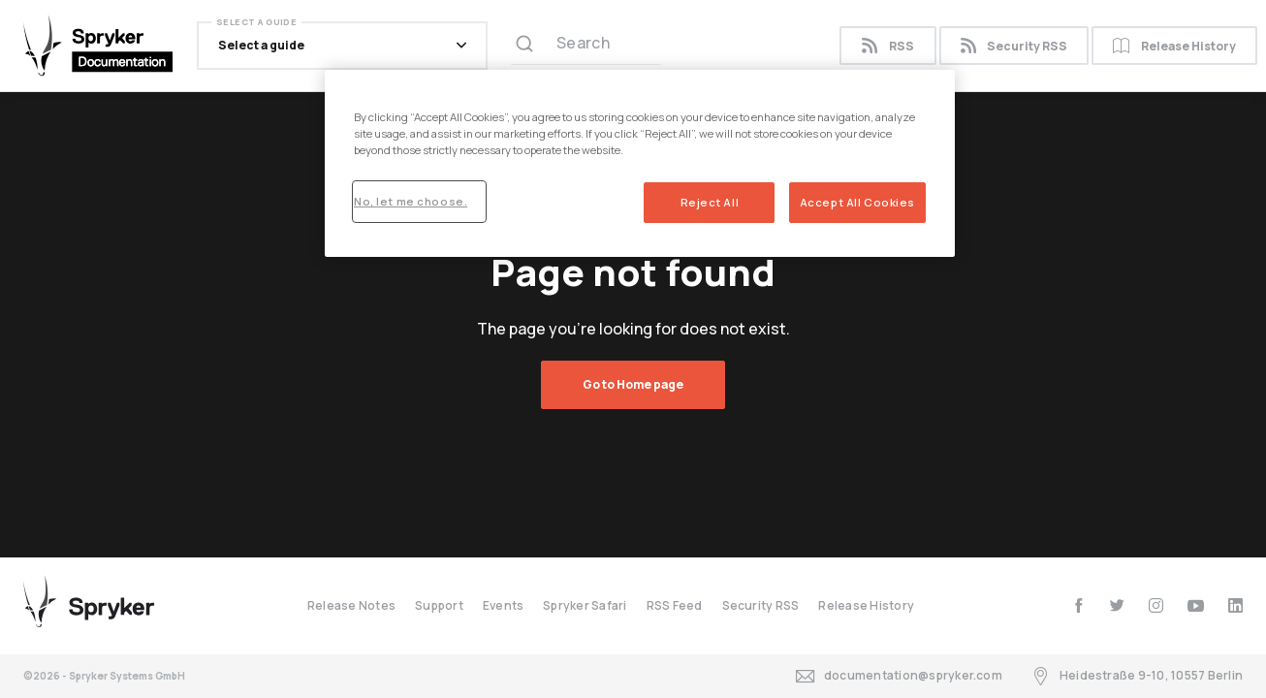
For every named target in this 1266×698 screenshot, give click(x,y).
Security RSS (1014, 46)
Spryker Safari (584, 605)
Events (503, 605)
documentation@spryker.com (899, 676)
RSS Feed (675, 605)
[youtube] (1195, 605)
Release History (1174, 46)
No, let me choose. (410, 201)
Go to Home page (633, 384)
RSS (887, 46)
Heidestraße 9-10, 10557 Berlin (1137, 676)
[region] (640, 163)
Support (439, 605)
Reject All (710, 202)
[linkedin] (1235, 605)
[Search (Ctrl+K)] (586, 45)
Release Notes (351, 605)
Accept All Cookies (857, 202)
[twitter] (1117, 605)
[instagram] (1156, 605)
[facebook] (1078, 605)
